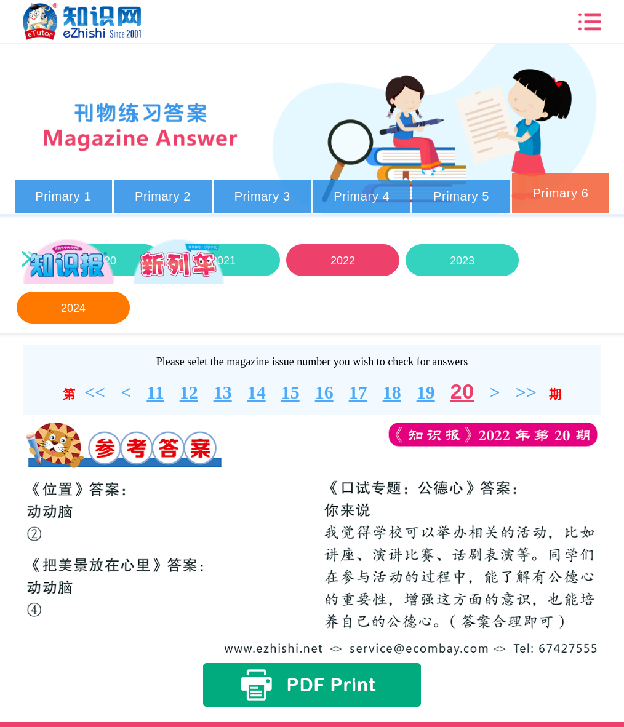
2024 (72, 308)
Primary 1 (63, 196)
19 (426, 392)
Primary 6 (561, 193)
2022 (342, 261)
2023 (461, 261)
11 (155, 392)
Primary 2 (163, 196)
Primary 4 (362, 196)
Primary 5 (461, 196)
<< (94, 392)
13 (223, 392)
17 (358, 392)
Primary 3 (262, 196)
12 (189, 392)
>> (526, 392)
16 (324, 392)
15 (290, 392)
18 (392, 392)
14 (256, 392)
